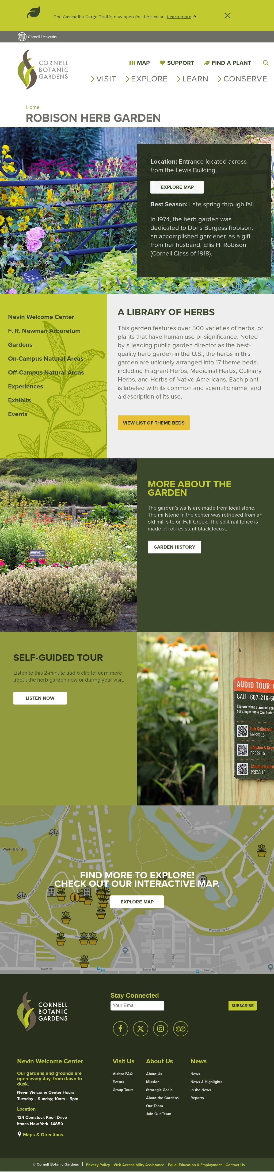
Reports (197, 1098)
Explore (149, 79)
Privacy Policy (98, 1165)
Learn (195, 79)
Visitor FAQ (123, 1074)
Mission (152, 1082)
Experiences (25, 386)
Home (33, 107)
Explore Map (137, 902)
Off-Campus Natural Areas (46, 372)
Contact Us (235, 1165)
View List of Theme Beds (154, 423)
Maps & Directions (43, 1134)
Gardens (20, 345)
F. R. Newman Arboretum (44, 331)
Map (143, 62)
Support (180, 62)
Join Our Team (158, 1114)
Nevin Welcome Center (41, 317)
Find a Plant (231, 62)
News (195, 1074)
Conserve (245, 79)
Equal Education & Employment (195, 1165)
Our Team (154, 1106)
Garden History (174, 547)
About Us (154, 1074)
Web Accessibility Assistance (139, 1165)
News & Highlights (206, 1082)
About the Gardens (162, 1098)
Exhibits (19, 400)
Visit (106, 79)
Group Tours (123, 1090)
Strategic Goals (159, 1090)
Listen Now (40, 698)
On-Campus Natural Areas (45, 359)
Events (17, 414)
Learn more (179, 16)
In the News (201, 1090)
